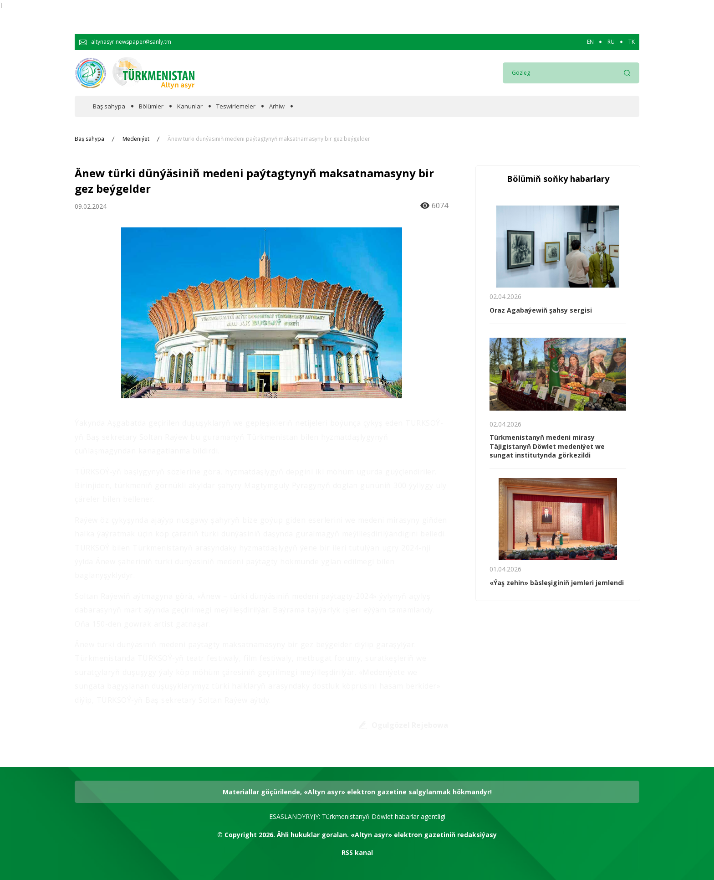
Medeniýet (135, 139)
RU (611, 42)
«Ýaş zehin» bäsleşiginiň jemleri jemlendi (557, 582)
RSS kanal (357, 852)
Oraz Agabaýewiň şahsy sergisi (541, 310)
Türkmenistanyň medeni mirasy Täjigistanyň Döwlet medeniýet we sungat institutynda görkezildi (547, 446)
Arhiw (277, 106)
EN (590, 42)
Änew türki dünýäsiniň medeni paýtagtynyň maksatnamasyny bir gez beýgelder (269, 139)
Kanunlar (190, 106)
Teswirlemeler (235, 106)
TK (631, 42)
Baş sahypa (109, 106)
